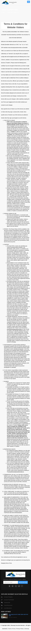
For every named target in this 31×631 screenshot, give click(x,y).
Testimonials (7, 602)
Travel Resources (8, 605)
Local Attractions (8, 608)
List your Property (8, 597)
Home (2, 12)
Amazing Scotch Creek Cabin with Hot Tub (18, 615)
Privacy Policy (19, 628)
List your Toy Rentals (9, 599)
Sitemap (27, 628)
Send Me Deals (23, 582)
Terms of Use (11, 628)
